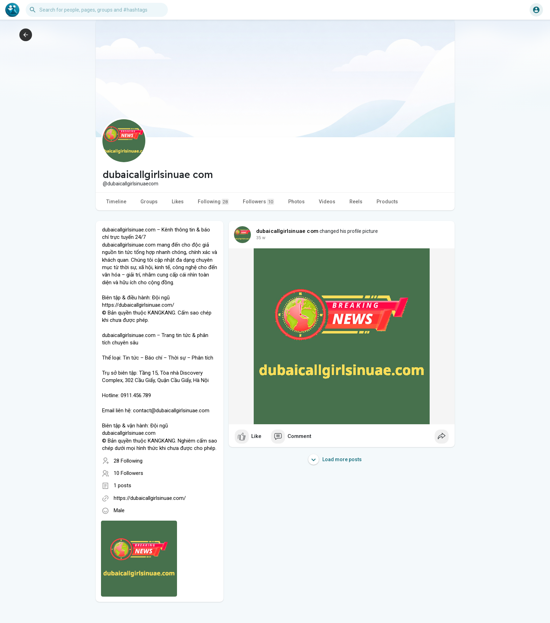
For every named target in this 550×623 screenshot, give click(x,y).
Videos (327, 201)
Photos (296, 201)
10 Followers (128, 473)
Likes (178, 201)
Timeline (116, 201)
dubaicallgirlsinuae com (287, 231)
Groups (149, 201)
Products (387, 201)
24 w (260, 237)
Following (213, 202)
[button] (97, 10)
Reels (355, 201)
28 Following (128, 461)
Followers (258, 202)
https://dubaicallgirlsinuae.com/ (150, 498)
